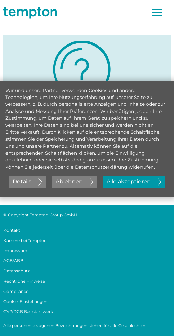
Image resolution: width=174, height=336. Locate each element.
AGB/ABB (13, 260)
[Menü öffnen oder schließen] (156, 12)
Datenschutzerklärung (101, 167)
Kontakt (11, 230)
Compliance (15, 291)
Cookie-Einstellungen (25, 301)
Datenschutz (16, 270)
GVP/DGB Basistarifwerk (28, 311)
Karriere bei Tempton (25, 240)
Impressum (15, 250)
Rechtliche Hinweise (24, 281)
